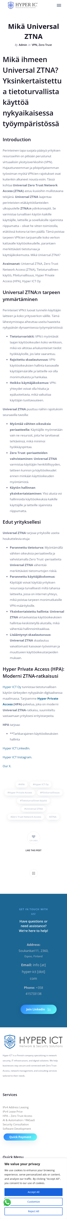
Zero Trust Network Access (26, 816)
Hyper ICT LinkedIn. (16, 748)
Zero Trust (45, 45)
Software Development (17, 1128)
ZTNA (53, 816)
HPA (22, 784)
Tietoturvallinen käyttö (34, 800)
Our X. (7, 766)
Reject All (33, 1211)
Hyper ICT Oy (12, 687)
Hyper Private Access (20, 792)
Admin (23, 45)
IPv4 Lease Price (13, 1111)
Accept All (33, 1192)
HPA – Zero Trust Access (17, 1116)
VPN (34, 45)
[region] (33, 1188)
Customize (33, 1201)
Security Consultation (16, 1124)
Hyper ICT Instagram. (17, 757)
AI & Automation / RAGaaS (19, 1120)
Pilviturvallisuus (50, 792)
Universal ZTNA (34, 808)
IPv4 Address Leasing (16, 1107)
